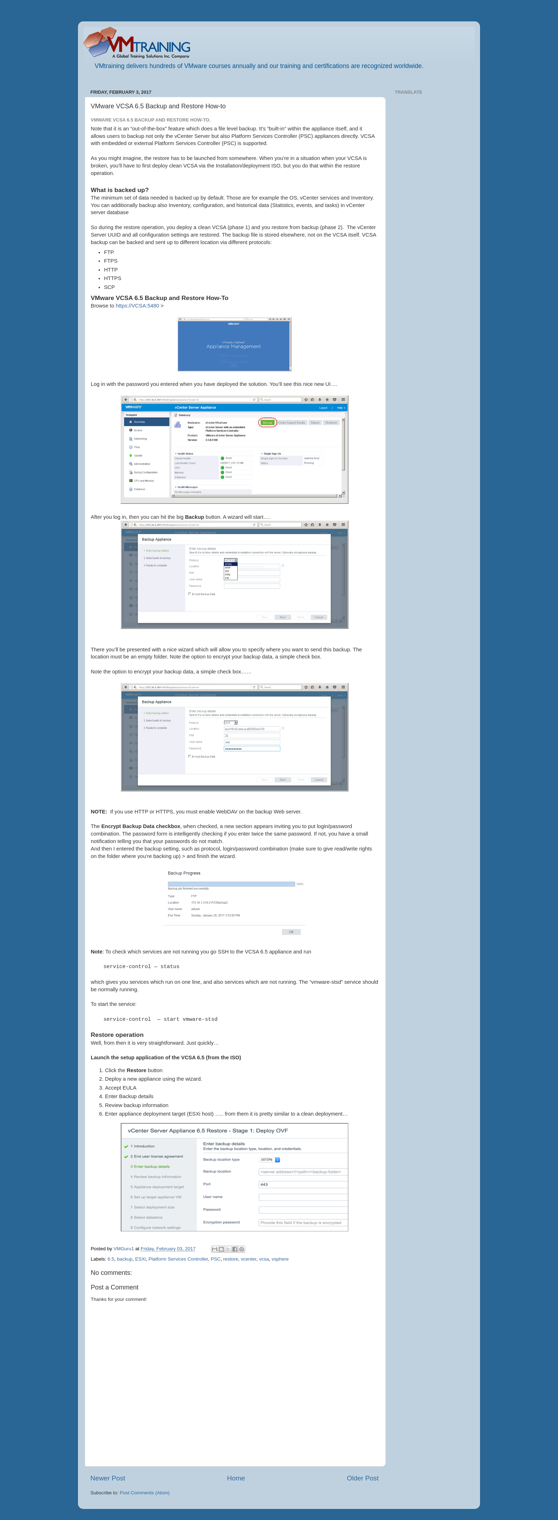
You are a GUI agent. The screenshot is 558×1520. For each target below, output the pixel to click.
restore (230, 1259)
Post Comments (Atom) (145, 1492)
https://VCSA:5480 (137, 306)
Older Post (363, 1478)
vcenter (249, 1259)
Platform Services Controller (178, 1259)
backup (125, 1259)
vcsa (264, 1259)
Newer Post (107, 1478)
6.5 (110, 1259)
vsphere (280, 1259)
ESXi (140, 1259)
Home (236, 1478)
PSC (216, 1259)
